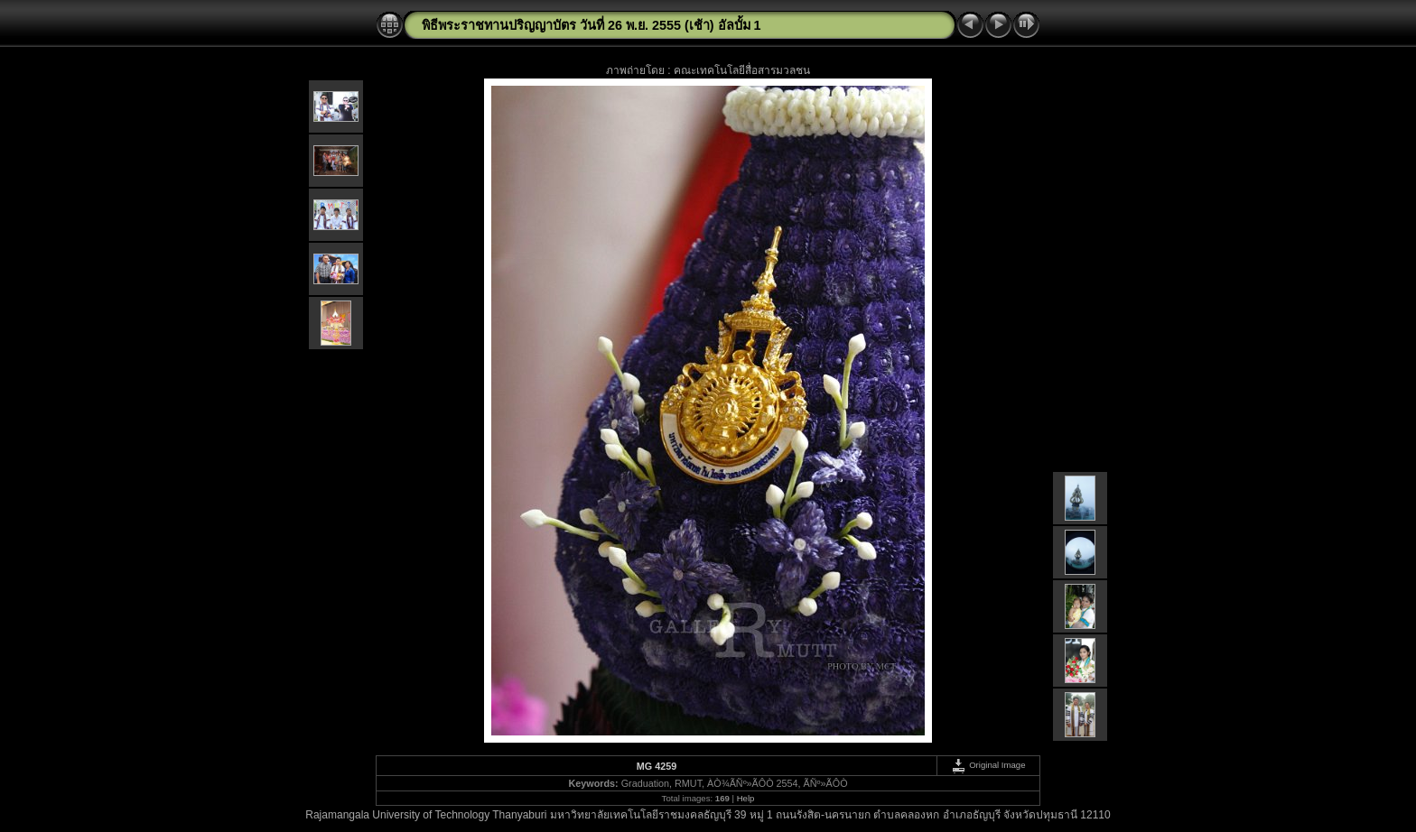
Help (746, 798)
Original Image (988, 765)
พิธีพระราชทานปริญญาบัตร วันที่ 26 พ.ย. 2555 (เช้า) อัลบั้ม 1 (591, 25)
